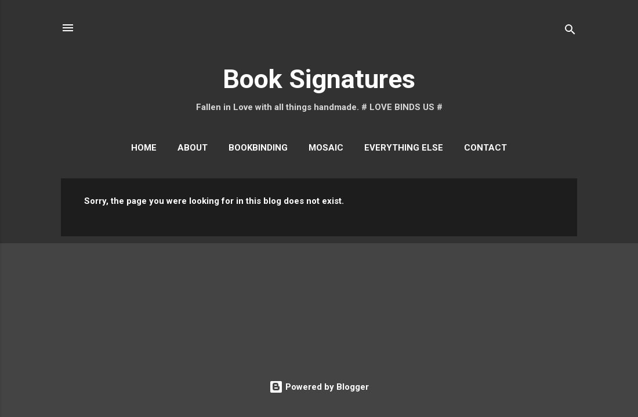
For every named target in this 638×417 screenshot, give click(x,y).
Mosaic (326, 147)
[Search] (570, 31)
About (192, 147)
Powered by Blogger (319, 387)
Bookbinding (258, 147)
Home (144, 147)
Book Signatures (319, 79)
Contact (485, 147)
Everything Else (403, 147)
